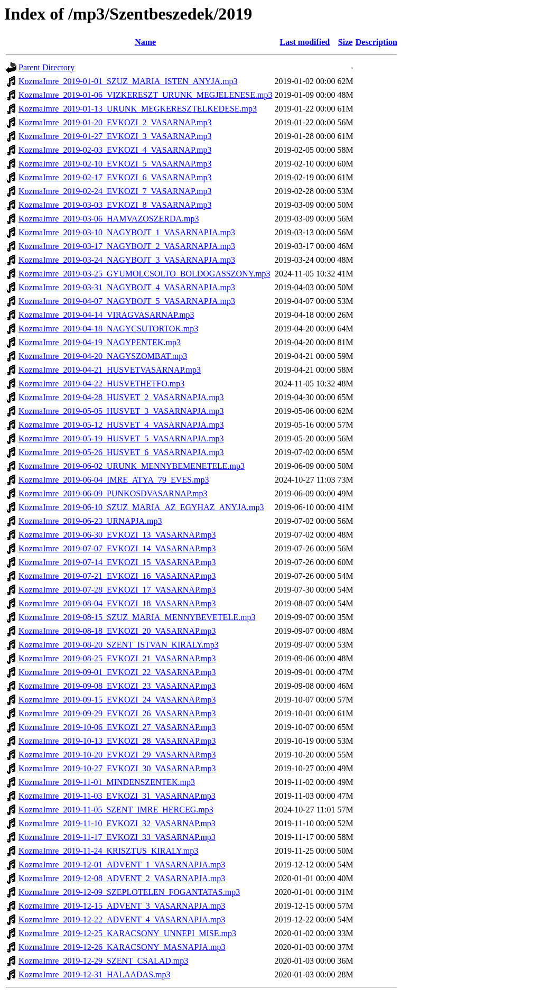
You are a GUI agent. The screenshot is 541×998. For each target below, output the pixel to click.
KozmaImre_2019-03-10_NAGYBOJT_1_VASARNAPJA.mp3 (126, 232)
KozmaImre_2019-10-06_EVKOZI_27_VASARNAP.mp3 (117, 727)
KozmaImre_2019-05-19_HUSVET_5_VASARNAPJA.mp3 (121, 438)
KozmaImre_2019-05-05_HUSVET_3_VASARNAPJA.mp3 (121, 410)
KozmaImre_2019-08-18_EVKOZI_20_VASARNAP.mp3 (117, 630)
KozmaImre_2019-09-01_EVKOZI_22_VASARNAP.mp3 (117, 672)
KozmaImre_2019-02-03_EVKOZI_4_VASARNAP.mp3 (114, 149)
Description (376, 42)
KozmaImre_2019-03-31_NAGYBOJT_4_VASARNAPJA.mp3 (126, 287)
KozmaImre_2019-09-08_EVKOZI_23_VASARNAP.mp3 (117, 685)
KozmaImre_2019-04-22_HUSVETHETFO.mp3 (101, 383)
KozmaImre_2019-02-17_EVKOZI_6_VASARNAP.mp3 (114, 177)
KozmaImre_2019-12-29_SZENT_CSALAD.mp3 (103, 960)
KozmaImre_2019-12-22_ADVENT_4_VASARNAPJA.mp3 (121, 919)
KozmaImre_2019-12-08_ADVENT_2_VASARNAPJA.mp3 (121, 878)
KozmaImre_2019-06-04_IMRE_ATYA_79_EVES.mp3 (113, 479)
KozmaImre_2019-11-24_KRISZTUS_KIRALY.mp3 (108, 850)
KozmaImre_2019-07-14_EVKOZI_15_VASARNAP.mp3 (117, 562)
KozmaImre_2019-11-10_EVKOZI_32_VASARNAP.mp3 (117, 823)
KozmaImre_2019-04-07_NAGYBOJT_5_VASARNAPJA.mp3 (126, 301)
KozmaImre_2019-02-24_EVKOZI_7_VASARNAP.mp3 (114, 191)
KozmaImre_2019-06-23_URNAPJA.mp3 (90, 520)
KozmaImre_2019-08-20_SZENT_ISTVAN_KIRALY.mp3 (118, 644)
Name (145, 42)
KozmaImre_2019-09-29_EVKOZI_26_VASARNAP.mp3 (117, 713)
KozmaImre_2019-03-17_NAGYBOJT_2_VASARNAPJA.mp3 (126, 246)
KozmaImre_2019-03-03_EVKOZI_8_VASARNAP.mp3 (114, 204)
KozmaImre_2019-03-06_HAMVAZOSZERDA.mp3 (108, 218)
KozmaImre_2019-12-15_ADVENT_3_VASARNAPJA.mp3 (121, 905)
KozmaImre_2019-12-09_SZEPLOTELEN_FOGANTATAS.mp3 (129, 892)
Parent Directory (46, 67)
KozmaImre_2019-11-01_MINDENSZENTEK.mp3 (106, 782)
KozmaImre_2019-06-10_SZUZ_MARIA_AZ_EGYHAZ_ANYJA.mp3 (141, 507)
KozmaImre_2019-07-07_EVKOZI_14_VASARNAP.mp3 (117, 548)
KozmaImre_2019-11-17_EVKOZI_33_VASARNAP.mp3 (117, 837)
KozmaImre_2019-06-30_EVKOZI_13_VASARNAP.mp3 (117, 534)
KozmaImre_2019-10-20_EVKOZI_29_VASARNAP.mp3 (117, 754)
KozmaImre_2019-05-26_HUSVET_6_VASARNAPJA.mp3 (121, 452)
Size (345, 42)
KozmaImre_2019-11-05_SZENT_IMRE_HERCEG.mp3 (115, 809)
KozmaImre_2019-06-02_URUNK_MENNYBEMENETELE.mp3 (131, 465)
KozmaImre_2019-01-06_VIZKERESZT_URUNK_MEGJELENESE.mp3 (145, 94)
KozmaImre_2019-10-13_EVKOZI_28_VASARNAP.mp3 (117, 740)
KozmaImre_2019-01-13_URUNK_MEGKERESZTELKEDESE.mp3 (137, 108)
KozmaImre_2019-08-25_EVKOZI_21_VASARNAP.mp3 (117, 658)
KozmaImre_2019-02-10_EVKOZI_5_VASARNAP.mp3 (114, 163)
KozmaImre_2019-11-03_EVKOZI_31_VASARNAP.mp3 (117, 795)
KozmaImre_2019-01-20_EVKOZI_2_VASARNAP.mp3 (114, 122)
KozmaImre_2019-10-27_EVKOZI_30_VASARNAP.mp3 (117, 768)
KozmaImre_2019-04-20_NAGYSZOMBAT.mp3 (102, 356)
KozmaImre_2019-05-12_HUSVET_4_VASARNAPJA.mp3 (121, 424)
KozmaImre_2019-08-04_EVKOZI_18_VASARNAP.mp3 (117, 603)
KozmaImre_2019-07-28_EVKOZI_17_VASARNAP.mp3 (117, 589)
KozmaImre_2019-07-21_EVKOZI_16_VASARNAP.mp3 (117, 575)
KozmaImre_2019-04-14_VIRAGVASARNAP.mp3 (106, 314)
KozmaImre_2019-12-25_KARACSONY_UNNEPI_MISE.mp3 (127, 933)
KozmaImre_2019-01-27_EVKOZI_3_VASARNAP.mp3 (114, 136)
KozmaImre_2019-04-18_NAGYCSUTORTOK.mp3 (108, 328)
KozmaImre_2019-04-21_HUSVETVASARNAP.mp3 (109, 369)
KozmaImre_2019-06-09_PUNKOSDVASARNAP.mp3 (112, 493)
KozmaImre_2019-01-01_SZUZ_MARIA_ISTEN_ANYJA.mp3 (128, 81)
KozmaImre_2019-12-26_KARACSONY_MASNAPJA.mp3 (122, 946)
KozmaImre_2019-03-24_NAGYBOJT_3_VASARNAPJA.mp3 (126, 259)
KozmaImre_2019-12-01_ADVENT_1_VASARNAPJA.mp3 (121, 864)
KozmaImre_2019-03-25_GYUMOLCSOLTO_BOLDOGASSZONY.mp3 (144, 273)
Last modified (305, 42)
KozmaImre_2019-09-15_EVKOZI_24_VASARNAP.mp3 (117, 699)
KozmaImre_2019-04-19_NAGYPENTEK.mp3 (99, 342)
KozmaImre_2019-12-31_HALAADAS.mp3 (94, 974)
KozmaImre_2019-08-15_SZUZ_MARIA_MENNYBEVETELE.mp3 (136, 617)
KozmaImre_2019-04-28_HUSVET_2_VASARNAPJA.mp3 (121, 397)
